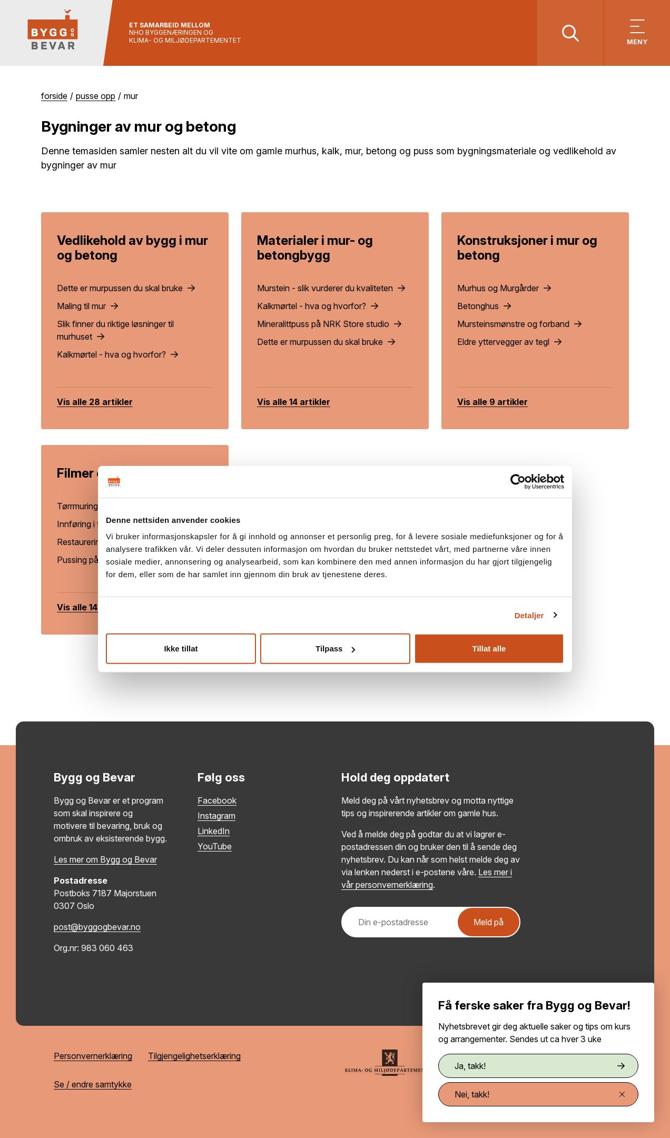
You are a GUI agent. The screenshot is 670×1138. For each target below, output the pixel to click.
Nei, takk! (540, 1094)
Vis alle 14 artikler (293, 402)
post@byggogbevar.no (97, 927)
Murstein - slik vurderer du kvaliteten (331, 288)
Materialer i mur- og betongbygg (315, 248)
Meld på (489, 922)
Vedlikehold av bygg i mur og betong (132, 248)
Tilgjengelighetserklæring (194, 1056)
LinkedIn (214, 831)
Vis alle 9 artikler (492, 402)
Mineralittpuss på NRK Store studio (329, 324)
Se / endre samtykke (93, 1084)
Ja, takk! (540, 1066)
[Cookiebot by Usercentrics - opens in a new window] (518, 481)
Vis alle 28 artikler (95, 402)
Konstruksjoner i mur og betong (527, 248)
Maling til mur (87, 306)
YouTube (215, 846)
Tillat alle (489, 648)
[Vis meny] (637, 33)
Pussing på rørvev (97, 560)
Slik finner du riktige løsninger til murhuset (115, 330)
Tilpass (335, 648)
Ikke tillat (181, 648)
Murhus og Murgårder (504, 288)
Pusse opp (95, 96)
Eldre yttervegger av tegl (509, 342)
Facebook (217, 800)
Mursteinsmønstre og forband (519, 324)
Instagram (216, 815)
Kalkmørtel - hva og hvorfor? (117, 354)
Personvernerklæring (93, 1056)
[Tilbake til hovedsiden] (56, 33)
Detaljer (529, 614)
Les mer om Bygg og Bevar (105, 859)
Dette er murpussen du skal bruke (126, 288)
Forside (54, 96)
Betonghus (484, 306)
